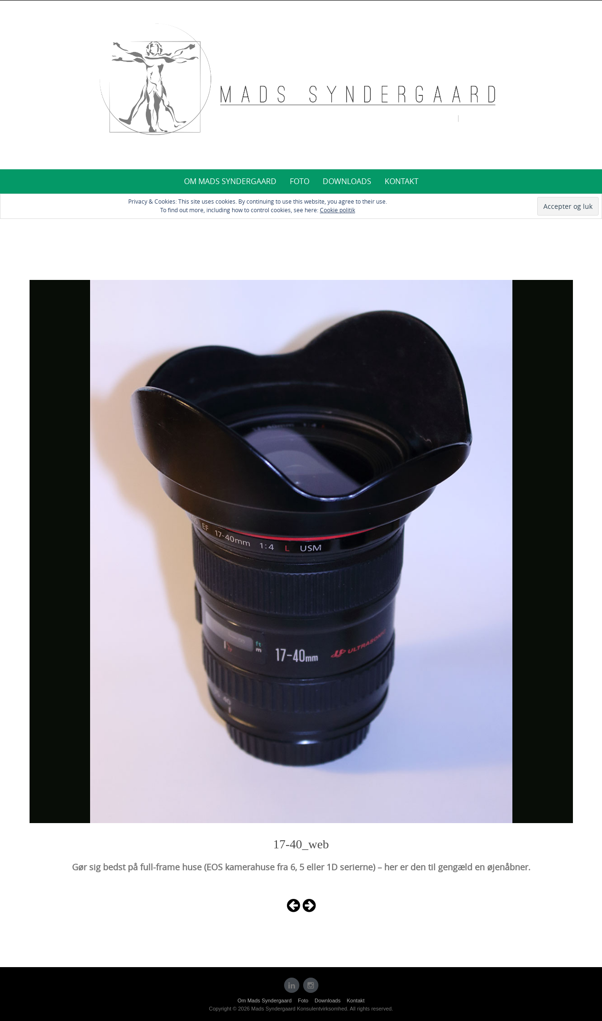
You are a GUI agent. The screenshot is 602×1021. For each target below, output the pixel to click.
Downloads (347, 181)
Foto (299, 181)
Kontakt (401, 181)
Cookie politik (337, 210)
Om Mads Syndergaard (230, 181)
